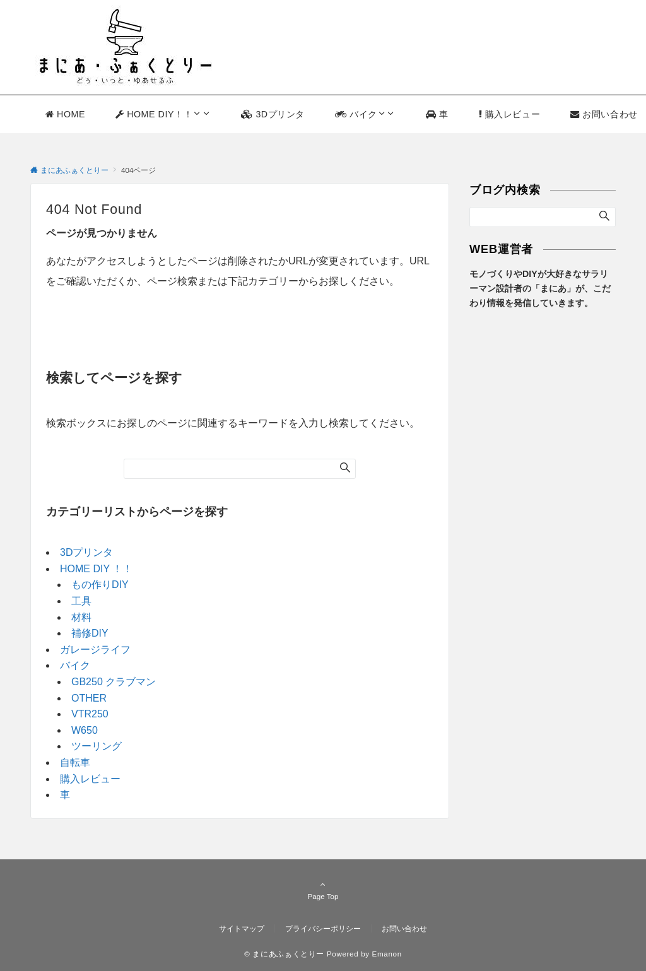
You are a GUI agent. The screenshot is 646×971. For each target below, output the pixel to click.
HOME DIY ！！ (96, 568)
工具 (81, 601)
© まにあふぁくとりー (284, 954)
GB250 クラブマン (113, 681)
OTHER (89, 698)
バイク (75, 665)
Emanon (387, 954)
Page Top (323, 890)
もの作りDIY (100, 584)
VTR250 (90, 714)
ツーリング (96, 746)
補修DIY (90, 633)
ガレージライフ (95, 649)
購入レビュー (90, 779)
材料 (81, 617)
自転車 (75, 762)
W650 (84, 730)
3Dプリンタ (86, 552)
